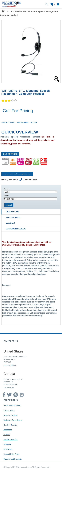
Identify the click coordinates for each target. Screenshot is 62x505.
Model (6, 195)
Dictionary (7, 429)
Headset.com (25, 467)
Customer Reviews (16, 229)
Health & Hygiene (10, 415)
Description (12, 212)
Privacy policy (8, 410)
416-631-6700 (8, 387)
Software (7, 444)
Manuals (10, 223)
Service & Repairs (10, 439)
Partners (6, 434)
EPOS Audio (8, 449)
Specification (13, 217)
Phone (6, 189)
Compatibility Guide (11, 454)
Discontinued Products (12, 459)
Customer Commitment (12, 420)
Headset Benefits (10, 425)
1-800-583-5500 (9, 365)
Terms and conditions (12, 405)
